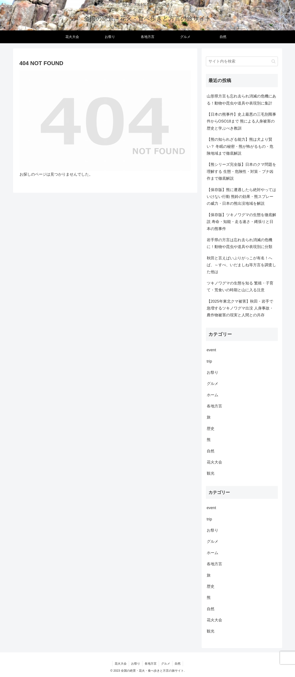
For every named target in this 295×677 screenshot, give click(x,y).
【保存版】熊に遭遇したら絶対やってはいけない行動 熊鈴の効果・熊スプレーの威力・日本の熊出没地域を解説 (241, 197)
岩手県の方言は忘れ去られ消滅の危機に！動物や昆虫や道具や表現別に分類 (239, 243)
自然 (178, 663)
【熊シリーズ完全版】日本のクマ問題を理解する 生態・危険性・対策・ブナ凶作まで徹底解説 (241, 171)
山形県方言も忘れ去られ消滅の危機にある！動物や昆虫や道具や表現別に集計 (241, 99)
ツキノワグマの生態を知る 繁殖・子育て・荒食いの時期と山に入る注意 (240, 286)
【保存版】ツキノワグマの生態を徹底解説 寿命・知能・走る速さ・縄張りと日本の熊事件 (241, 222)
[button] (273, 61)
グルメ (165, 663)
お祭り (135, 663)
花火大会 (121, 663)
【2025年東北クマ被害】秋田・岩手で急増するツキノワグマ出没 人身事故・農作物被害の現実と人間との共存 (240, 308)
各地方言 (151, 663)
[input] (242, 61)
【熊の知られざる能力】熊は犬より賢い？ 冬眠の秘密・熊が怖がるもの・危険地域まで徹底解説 (240, 146)
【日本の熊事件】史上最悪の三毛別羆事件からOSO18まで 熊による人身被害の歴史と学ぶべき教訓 (241, 121)
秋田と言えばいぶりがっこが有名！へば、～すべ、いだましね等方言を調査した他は (241, 265)
